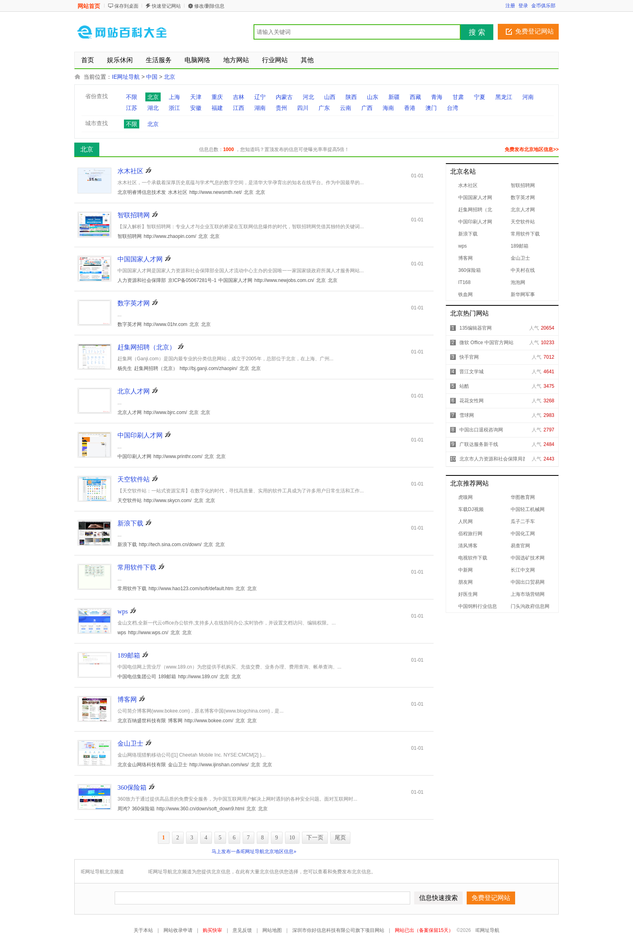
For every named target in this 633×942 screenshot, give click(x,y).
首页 (87, 60)
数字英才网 (523, 197)
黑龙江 (503, 97)
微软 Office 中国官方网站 (486, 342)
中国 (151, 77)
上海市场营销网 (528, 594)
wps (462, 246)
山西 (329, 97)
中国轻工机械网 (528, 509)
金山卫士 (520, 258)
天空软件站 (523, 222)
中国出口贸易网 (528, 582)
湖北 (153, 108)
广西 (367, 108)
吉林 (238, 97)
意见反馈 (242, 930)
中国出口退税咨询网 (481, 430)
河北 (308, 97)
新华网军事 (523, 294)
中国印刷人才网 (475, 222)
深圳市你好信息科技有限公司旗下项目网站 (338, 930)
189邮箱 (519, 246)
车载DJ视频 (471, 509)
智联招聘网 (523, 185)
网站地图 (272, 930)
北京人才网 (523, 209)
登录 (523, 5)
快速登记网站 (166, 6)
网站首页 (89, 6)
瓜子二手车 (523, 521)
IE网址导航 (126, 77)
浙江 (174, 108)
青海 (436, 97)
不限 (131, 97)
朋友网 (465, 582)
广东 (324, 108)
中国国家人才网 (475, 197)
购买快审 (212, 930)
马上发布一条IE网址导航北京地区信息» (254, 851)
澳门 (431, 108)
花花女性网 (471, 401)
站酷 (464, 386)
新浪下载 (468, 234)
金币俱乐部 (543, 5)
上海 (174, 97)
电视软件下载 (472, 558)
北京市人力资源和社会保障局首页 (495, 459)
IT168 (464, 282)
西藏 (415, 97)
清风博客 (468, 546)
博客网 (465, 258)
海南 (388, 108)
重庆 (217, 97)
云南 (345, 108)
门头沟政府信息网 (530, 606)
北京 (169, 77)
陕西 (351, 97)
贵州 (281, 108)
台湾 (452, 108)
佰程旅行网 (470, 533)
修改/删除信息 (209, 6)
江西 (238, 108)
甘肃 (458, 97)
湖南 (260, 108)
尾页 (340, 838)
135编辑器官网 (475, 328)
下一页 (314, 838)
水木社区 (468, 185)
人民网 (465, 521)
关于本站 (143, 930)
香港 (409, 108)
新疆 (394, 97)
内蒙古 (284, 97)
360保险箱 (469, 270)
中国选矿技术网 (528, 558)
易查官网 (520, 546)
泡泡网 (518, 282)
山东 (372, 97)
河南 (528, 97)
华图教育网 (523, 497)
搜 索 (477, 32)
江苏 (131, 108)
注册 (510, 5)
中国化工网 (523, 533)
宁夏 (479, 97)
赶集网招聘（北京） (146, 347)
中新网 (465, 570)
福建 (217, 108)
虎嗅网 (465, 497)
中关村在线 (523, 270)
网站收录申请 (178, 930)
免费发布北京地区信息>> (532, 149)
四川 (302, 108)
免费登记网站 (534, 31)
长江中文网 (523, 570)
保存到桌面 (126, 6)
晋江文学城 (471, 371)
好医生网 (468, 594)
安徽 (195, 108)
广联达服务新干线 (478, 444)
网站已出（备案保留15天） (424, 930)
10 (292, 838)
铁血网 (465, 294)
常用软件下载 (525, 234)
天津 (195, 97)
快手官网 (469, 357)
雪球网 (466, 415)
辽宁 (260, 97)
